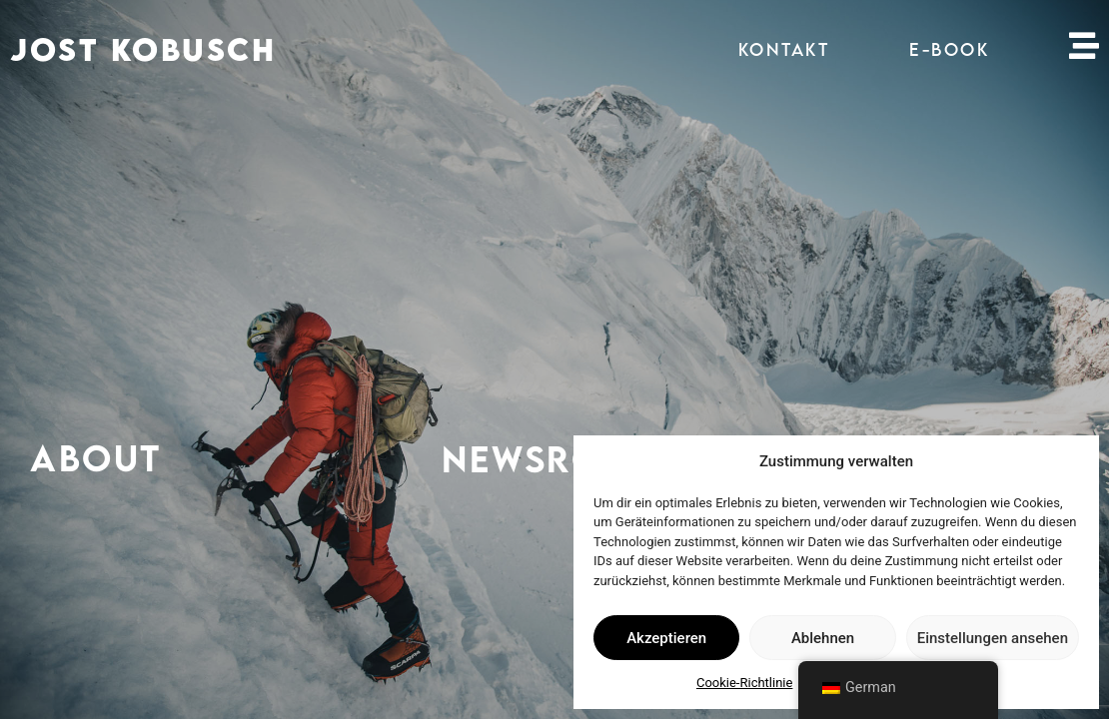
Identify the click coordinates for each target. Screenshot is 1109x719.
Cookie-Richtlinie (744, 682)
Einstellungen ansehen (992, 638)
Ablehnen (822, 638)
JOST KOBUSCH (143, 49)
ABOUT (96, 457)
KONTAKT (784, 49)
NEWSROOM (554, 460)
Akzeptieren (666, 638)
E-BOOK (949, 49)
